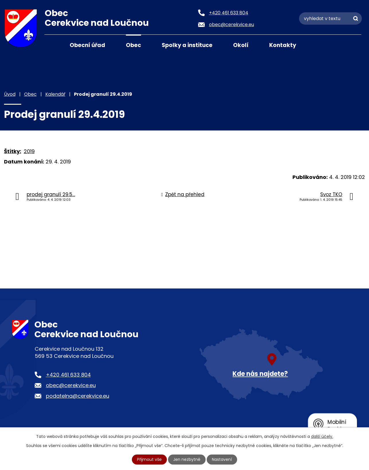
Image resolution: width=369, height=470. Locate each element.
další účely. (322, 436)
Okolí (241, 45)
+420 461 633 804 (68, 374)
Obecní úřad (87, 45)
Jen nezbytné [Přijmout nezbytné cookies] (186, 459)
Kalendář (55, 94)
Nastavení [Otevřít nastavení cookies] (222, 459)
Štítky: (12, 151)
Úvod (51, 45)
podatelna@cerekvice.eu (77, 395)
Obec (133, 45)
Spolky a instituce (187, 45)
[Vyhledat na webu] (330, 18)
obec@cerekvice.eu (71, 385)
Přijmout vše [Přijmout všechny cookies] (149, 459)
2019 (29, 151)
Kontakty (282, 45)
